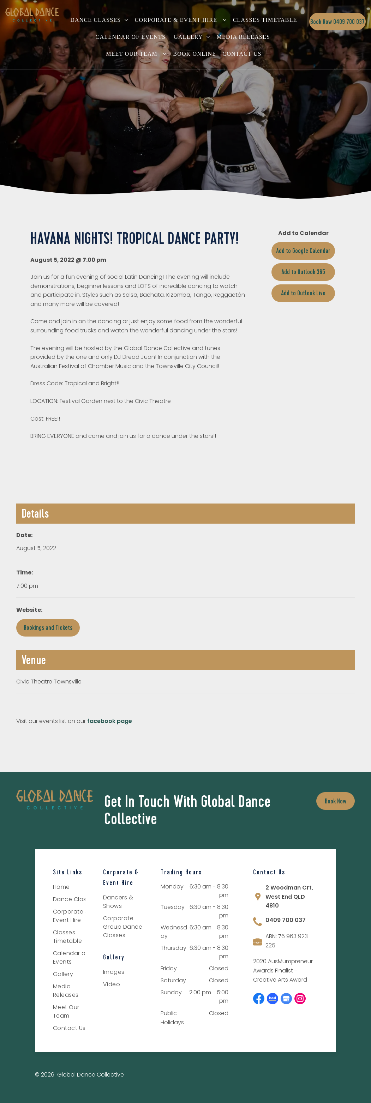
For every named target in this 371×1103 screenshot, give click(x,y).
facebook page (109, 721)
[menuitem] (101, 20)
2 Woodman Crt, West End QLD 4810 (289, 897)
